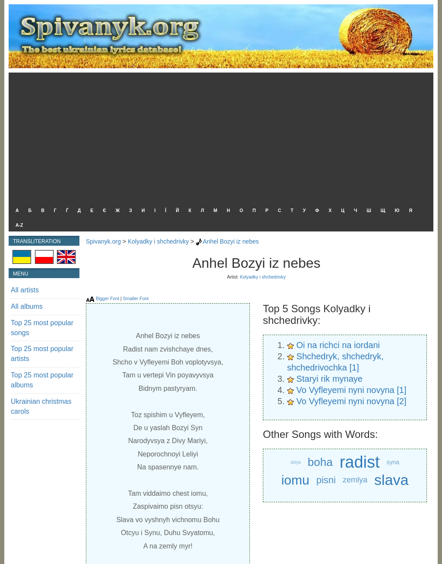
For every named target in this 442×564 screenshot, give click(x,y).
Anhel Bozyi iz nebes (231, 241)
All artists (25, 290)
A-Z (19, 225)
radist (360, 462)
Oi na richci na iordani (338, 345)
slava (391, 480)
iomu (295, 480)
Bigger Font (107, 298)
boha (320, 462)
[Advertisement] (219, 137)
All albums (27, 306)
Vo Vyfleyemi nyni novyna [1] (352, 390)
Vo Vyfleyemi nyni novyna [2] (352, 401)
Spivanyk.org (103, 241)
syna (393, 462)
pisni (326, 480)
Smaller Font (136, 298)
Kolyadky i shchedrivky (158, 241)
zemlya (355, 479)
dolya (295, 462)
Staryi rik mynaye (330, 378)
